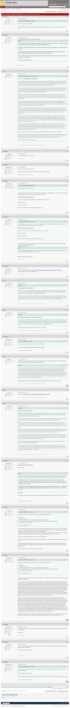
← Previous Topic (53, 688)
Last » (27, 11)
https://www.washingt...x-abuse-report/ (25, 464)
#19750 (67, 310)
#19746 (67, 181)
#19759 (67, 642)
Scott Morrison (29, 250)
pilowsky (5, 35)
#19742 (67, 35)
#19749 (67, 281)
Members (7, 6)
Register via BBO (53, 4)
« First (9, 11)
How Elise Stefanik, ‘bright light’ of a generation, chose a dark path (30, 317)
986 (13, 11)
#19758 (67, 624)
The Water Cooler (60, 688)
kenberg (5, 181)
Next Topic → (66, 688)
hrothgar (5, 624)
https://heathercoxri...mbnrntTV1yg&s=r (31, 78)
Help (66, 4)
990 (22, 11)
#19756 (67, 507)
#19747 (67, 217)
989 (20, 11)
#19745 (67, 165)
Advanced (69, 7)
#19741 (67, 16)
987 (15, 11)
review (29, 360)
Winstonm (6, 165)
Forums (2, 6)
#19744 (67, 151)
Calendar (12, 6)
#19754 (67, 403)
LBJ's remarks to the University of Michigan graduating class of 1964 (35, 394)
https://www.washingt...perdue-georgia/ (26, 410)
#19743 (67, 71)
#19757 (67, 555)
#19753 (67, 390)
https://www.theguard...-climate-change (25, 196)
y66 (4, 71)
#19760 (67, 662)
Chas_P (5, 16)
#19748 (67, 266)
